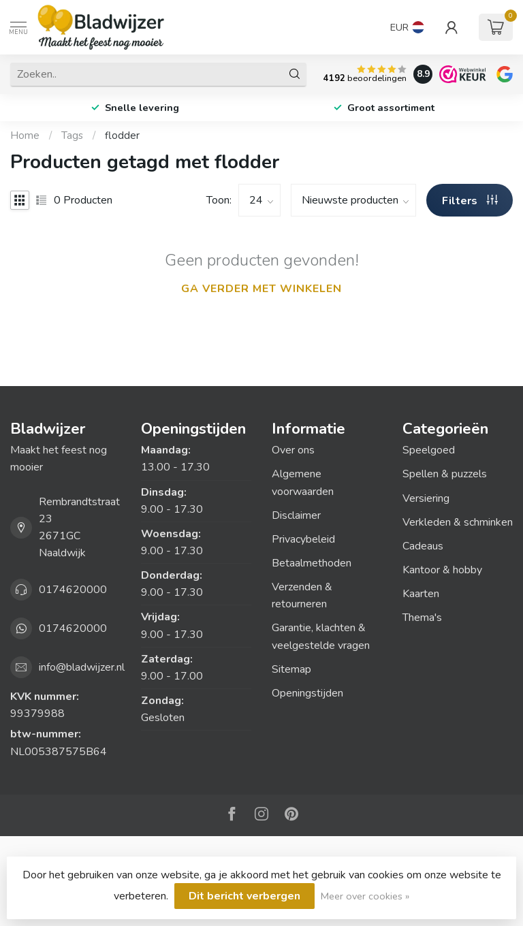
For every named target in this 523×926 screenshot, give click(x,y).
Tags (72, 135)
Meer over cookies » (365, 896)
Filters (470, 200)
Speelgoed (428, 450)
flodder (122, 135)
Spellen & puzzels (444, 473)
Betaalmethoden (311, 563)
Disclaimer (296, 515)
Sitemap (291, 669)
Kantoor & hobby (442, 569)
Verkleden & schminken (457, 522)
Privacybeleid (303, 539)
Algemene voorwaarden (303, 482)
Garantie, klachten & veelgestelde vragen (321, 636)
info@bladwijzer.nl (82, 667)
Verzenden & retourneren (302, 595)
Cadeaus (422, 546)
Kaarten (420, 593)
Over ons (293, 450)
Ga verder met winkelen (261, 288)
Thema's (422, 617)
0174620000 (73, 589)
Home (24, 135)
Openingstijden (307, 693)
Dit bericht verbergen (244, 896)
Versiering (425, 498)
